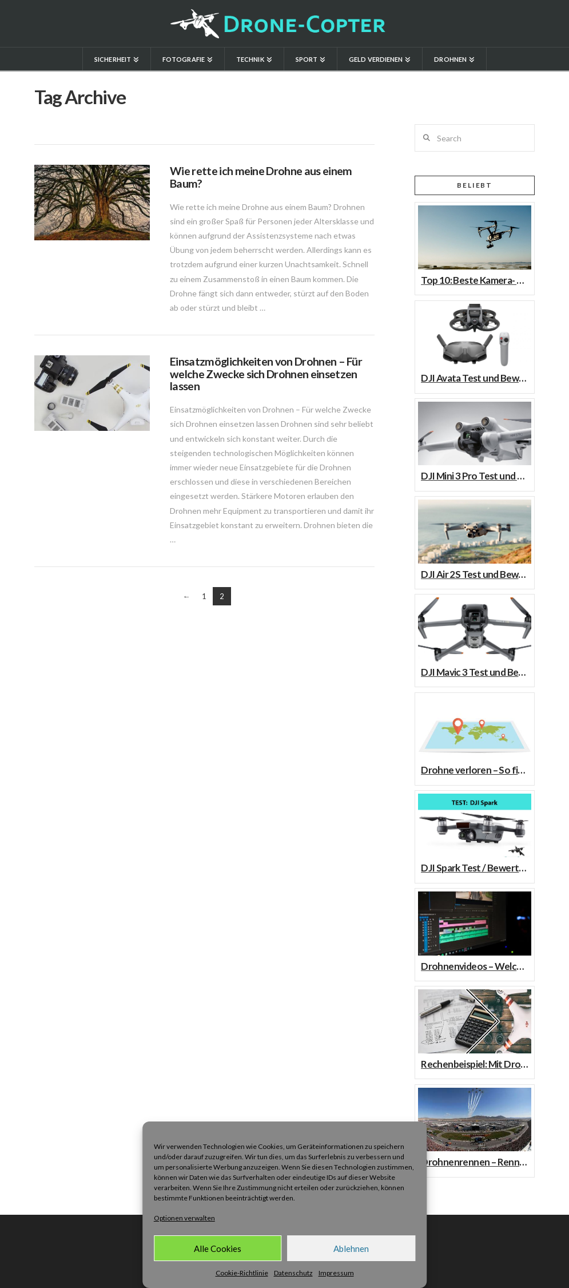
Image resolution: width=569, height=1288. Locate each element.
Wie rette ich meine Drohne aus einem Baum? (261, 177)
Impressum (336, 1273)
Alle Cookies (217, 1248)
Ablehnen (351, 1248)
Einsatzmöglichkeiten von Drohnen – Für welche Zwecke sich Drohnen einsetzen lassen (266, 374)
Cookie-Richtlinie (242, 1273)
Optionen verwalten (184, 1218)
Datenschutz (293, 1273)
